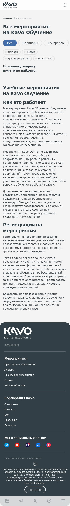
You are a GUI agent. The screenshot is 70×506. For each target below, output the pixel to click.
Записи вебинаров (15, 385)
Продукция (10, 420)
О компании (11, 404)
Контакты (9, 409)
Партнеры (10, 425)
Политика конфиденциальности (22, 458)
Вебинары (30, 43)
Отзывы (8, 380)
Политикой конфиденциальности (31, 476)
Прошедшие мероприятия (19, 375)
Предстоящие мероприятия (19, 364)
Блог (7, 414)
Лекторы (9, 369)
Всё (10, 43)
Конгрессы (56, 43)
